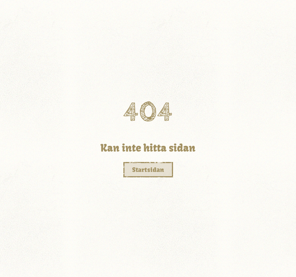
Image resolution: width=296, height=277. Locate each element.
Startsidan (148, 170)
